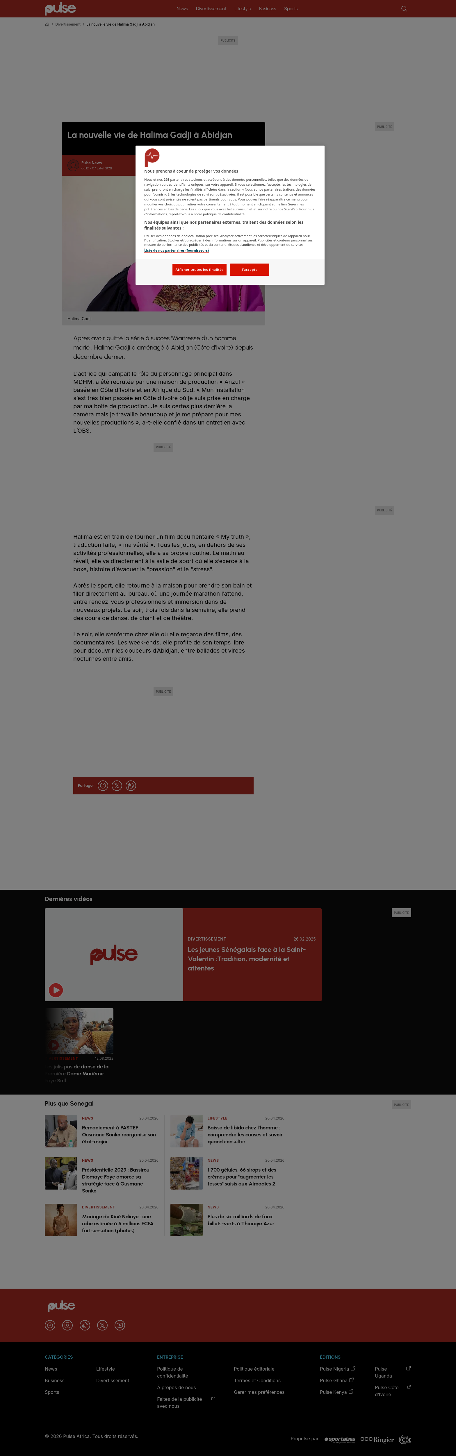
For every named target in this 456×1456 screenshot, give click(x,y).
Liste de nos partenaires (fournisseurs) (176, 250)
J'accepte (249, 269)
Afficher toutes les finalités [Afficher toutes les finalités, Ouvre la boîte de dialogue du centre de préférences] (199, 269)
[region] (230, 215)
